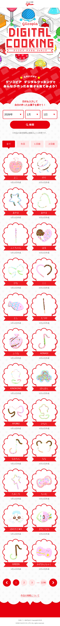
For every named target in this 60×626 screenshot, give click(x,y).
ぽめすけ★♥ (16, 529)
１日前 (37, 144)
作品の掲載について (30, 595)
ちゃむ (44, 494)
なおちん (16, 459)
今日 (23, 144)
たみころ (16, 494)
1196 (43, 582)
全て (9, 144)
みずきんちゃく (44, 564)
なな (44, 459)
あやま (16, 213)
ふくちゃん (16, 248)
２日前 (51, 144)
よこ (16, 177)
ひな (16, 283)
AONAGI (44, 353)
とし (16, 318)
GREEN (16, 564)
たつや (44, 318)
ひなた (44, 424)
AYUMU (15, 424)
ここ (44, 283)
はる (44, 248)
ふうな (16, 353)
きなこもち (44, 529)
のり (44, 177)
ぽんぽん (44, 388)
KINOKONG (15, 388)
